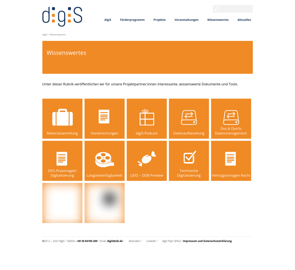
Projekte (160, 20)
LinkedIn (151, 241)
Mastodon (134, 241)
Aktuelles (244, 20)
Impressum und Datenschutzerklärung (64, 252)
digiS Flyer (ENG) (171, 241)
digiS (107, 20)
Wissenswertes (218, 20)
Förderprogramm (132, 20)
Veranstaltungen (187, 20)
